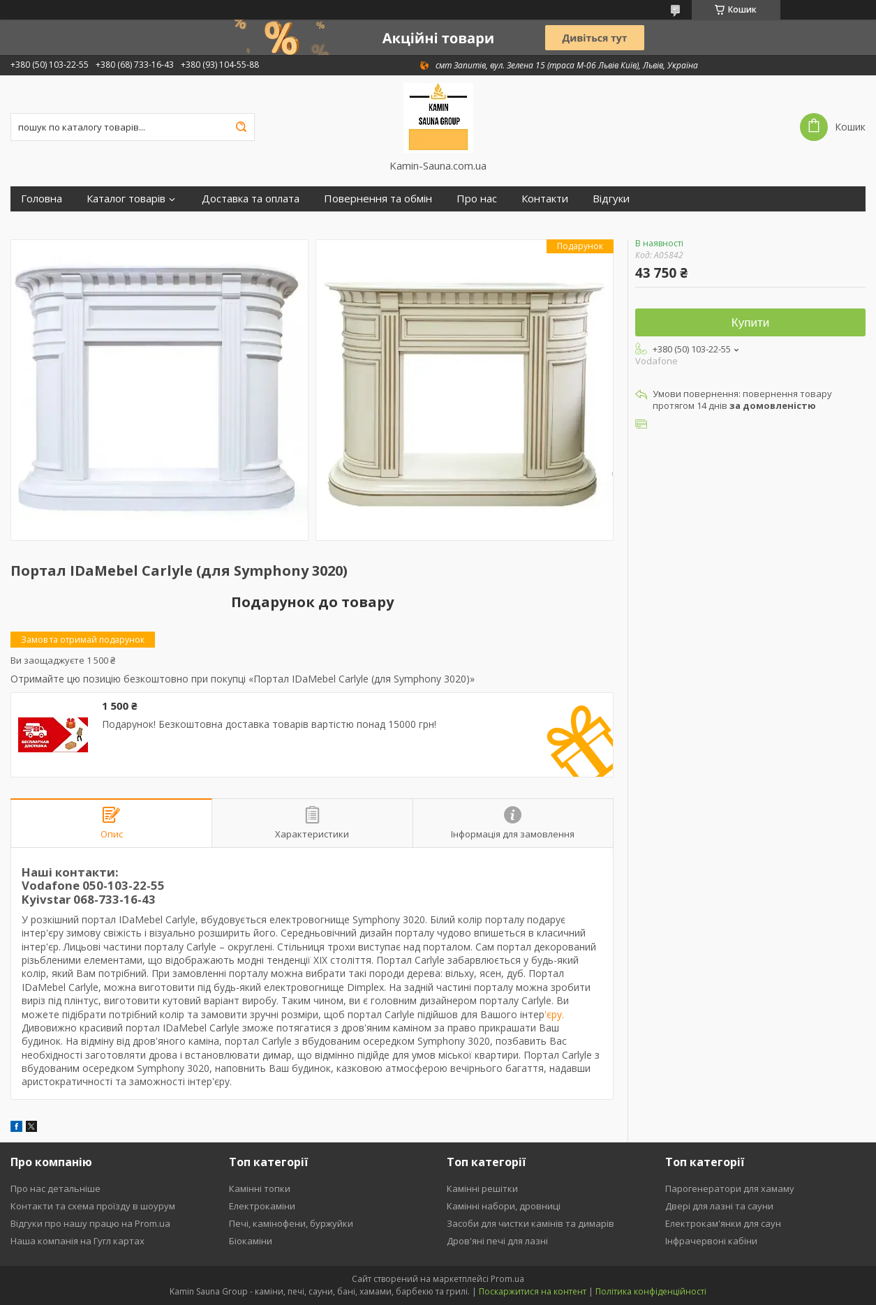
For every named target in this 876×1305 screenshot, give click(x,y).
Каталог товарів (126, 198)
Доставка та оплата (250, 198)
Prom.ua (507, 1279)
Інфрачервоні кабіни (711, 1241)
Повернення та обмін (378, 198)
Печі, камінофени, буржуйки (291, 1223)
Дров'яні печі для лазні (497, 1241)
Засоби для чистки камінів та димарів (530, 1223)
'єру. (554, 1014)
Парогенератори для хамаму (729, 1188)
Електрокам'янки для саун (723, 1223)
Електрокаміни (262, 1206)
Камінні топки (259, 1188)
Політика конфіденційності (650, 1291)
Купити (750, 322)
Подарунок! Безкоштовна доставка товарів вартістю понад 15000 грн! (269, 724)
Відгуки (611, 198)
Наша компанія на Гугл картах (77, 1241)
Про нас (476, 198)
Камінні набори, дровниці (504, 1206)
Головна (41, 198)
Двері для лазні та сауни (719, 1206)
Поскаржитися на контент (532, 1291)
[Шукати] (241, 127)
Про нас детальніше (55, 1188)
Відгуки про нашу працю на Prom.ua (90, 1223)
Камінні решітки (482, 1188)
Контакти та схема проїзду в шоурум (92, 1206)
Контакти (544, 198)
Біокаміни (250, 1241)
